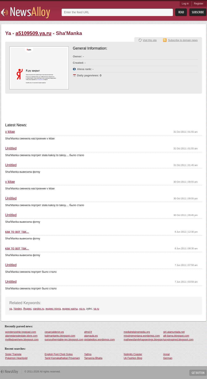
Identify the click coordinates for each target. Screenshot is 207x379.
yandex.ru (38, 308)
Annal (166, 354)
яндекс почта (53, 308)
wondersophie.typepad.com (20, 331)
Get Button (198, 373)
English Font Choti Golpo (59, 354)
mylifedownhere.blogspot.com (22, 339)
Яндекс (27, 308)
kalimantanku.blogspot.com (60, 335)
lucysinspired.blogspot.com (178, 339)
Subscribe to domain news (183, 40)
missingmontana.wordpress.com (142, 335)
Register (198, 3)
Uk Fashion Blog (133, 358)
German (167, 358)
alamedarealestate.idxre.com (21, 335)
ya (10, 308)
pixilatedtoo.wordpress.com (99, 339)
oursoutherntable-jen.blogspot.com (64, 339)
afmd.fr (88, 331)
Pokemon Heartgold (16, 358)
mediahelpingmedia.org (137, 331)
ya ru (96, 308)
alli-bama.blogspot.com (176, 335)
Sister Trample (13, 354)
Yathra (87, 354)
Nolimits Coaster (133, 354)
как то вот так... (17, 231)
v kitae (10, 132)
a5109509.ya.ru (33, 33)
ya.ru (82, 308)
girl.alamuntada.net (174, 331)
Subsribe (198, 12)
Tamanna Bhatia (93, 358)
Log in (185, 3)
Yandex (17, 308)
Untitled (11, 148)
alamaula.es (91, 335)
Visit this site (150, 40)
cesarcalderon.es (54, 331)
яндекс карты (70, 308)
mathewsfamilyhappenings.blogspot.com (143, 339)
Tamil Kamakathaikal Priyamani (62, 358)
